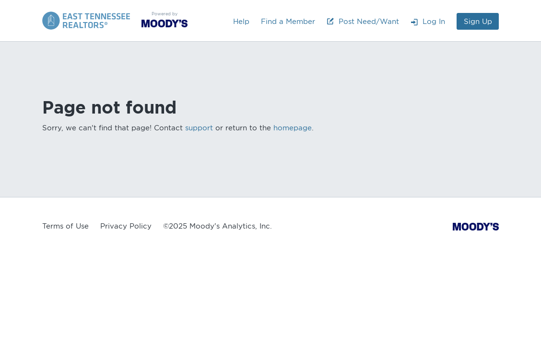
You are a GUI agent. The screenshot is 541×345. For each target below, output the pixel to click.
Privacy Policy (126, 226)
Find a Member (288, 21)
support (199, 128)
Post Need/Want (363, 21)
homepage (292, 128)
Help (241, 21)
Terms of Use (65, 226)
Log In (428, 21)
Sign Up (478, 21)
